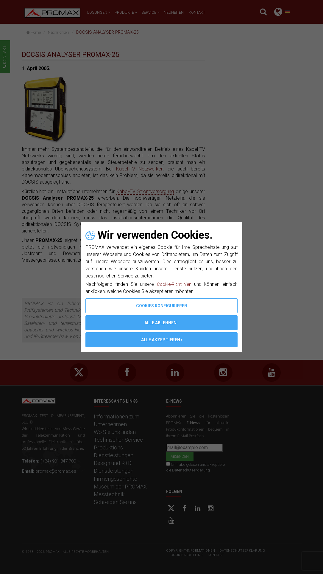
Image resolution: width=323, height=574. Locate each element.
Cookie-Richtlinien (173, 284)
